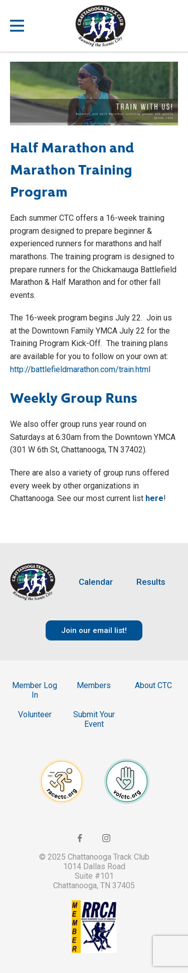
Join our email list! (94, 630)
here (154, 498)
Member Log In (34, 690)
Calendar (96, 582)
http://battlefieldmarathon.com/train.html (80, 369)
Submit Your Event (94, 719)
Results (150, 582)
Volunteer (35, 714)
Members (94, 685)
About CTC (153, 685)
